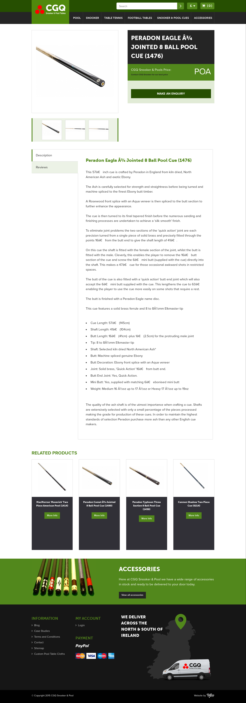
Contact (39, 642)
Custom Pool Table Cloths (49, 654)
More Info (52, 515)
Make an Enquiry (171, 93)
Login (81, 625)
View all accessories (132, 595)
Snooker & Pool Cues (173, 17)
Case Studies (42, 631)
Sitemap (39, 648)
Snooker (92, 17)
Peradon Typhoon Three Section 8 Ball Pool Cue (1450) (146, 506)
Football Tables (140, 17)
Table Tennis (113, 17)
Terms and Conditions (47, 637)
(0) (207, 6)
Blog (37, 625)
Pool (77, 17)
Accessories (203, 17)
